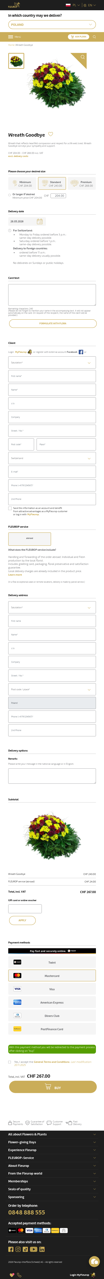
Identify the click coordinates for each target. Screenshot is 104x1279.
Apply (22, 920)
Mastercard (36, 975)
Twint (34, 962)
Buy (57, 1088)
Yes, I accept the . (53, 1064)
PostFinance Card (38, 1028)
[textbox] (52, 363)
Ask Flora (80, 36)
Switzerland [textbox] (17, 458)
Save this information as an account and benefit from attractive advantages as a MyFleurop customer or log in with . (40, 511)
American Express (38, 1002)
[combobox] (52, 362)
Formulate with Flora (52, 323)
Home (11, 45)
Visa (34, 988)
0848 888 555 (26, 1212)
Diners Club (36, 1015)
